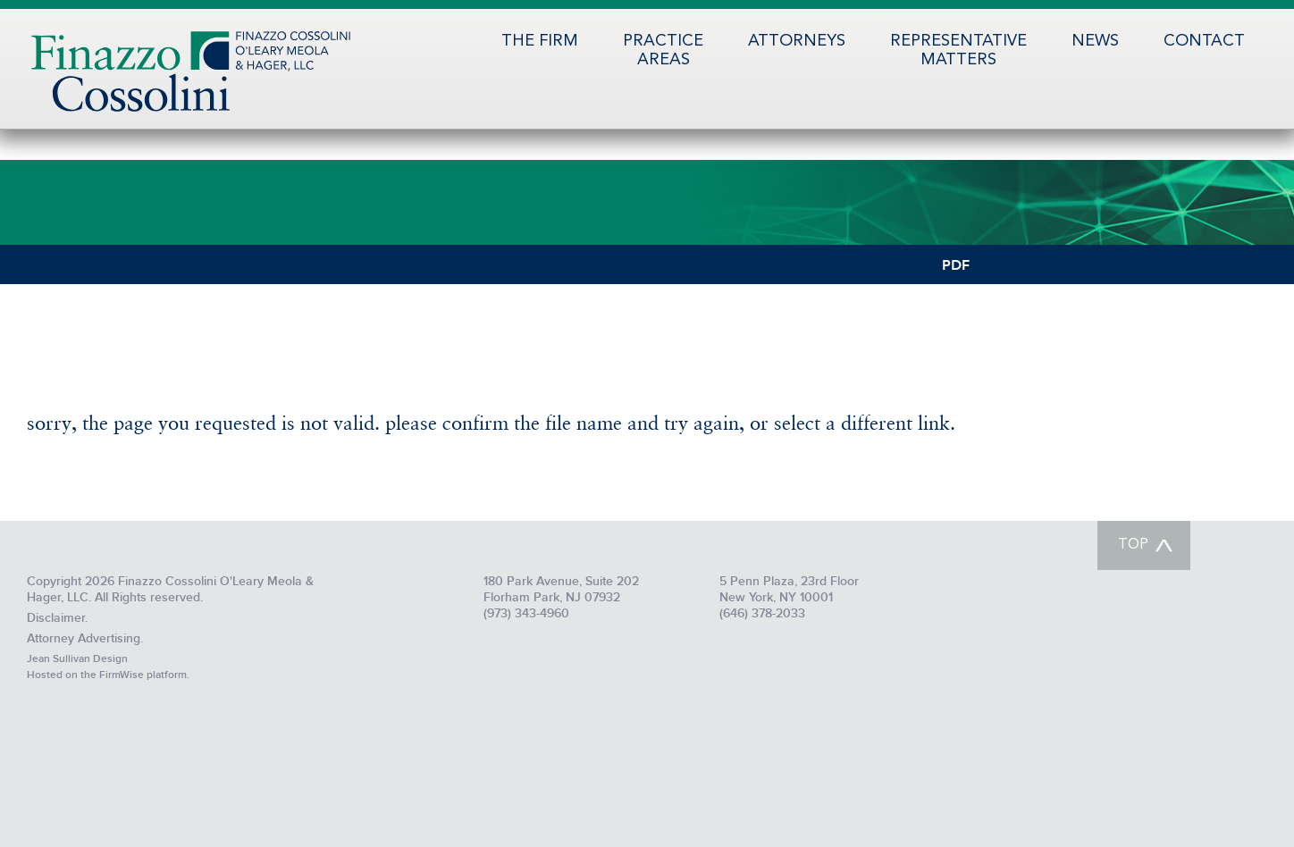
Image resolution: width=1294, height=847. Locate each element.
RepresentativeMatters (958, 50)
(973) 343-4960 (526, 613)
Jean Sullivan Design (77, 659)
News (1095, 41)
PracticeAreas (663, 50)
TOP (1133, 545)
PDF (956, 264)
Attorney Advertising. (85, 638)
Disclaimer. (57, 617)
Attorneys (796, 41)
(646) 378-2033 (762, 613)
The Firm (539, 41)
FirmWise (121, 675)
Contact (1204, 41)
